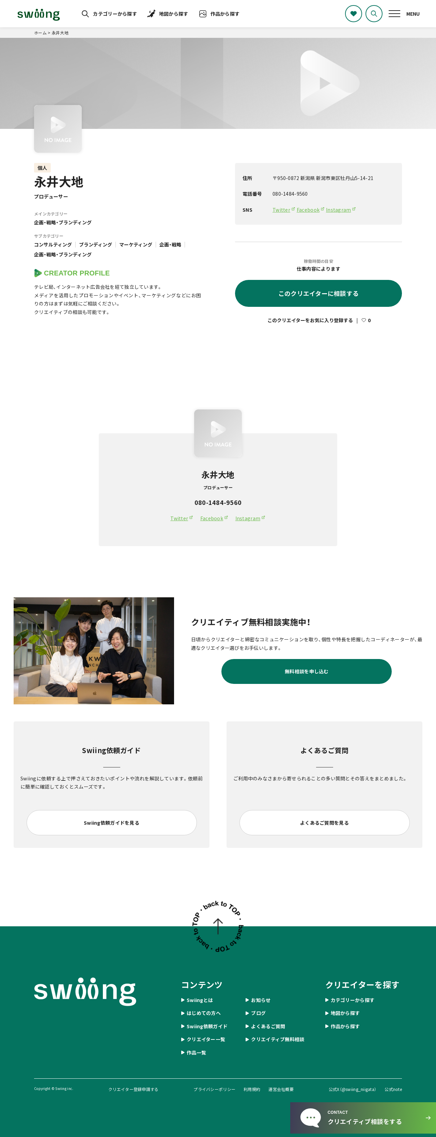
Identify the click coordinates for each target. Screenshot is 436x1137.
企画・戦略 (170, 244)
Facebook (308, 209)
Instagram (338, 209)
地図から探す (173, 13)
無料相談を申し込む (307, 671)
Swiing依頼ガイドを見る (111, 822)
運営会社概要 (281, 1089)
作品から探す (225, 13)
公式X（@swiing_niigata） (353, 1089)
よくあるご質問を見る (324, 822)
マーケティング (135, 244)
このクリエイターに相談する (318, 293)
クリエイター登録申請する (133, 1089)
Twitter (281, 209)
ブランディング (95, 244)
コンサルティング (53, 244)
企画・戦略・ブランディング (63, 222)
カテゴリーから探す (115, 13)
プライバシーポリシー (214, 1089)
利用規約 (252, 1089)
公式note (393, 1089)
